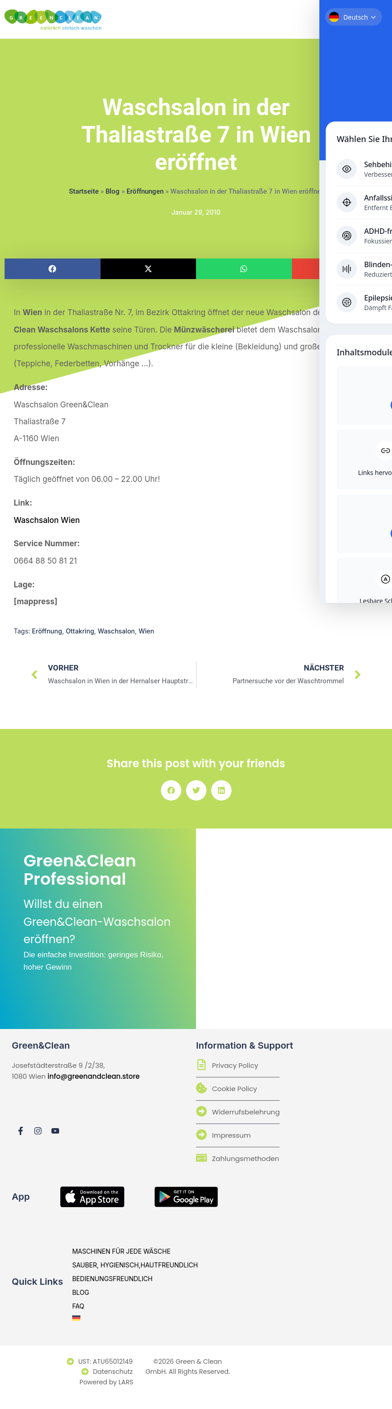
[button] (53, 269)
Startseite (84, 191)
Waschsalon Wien (47, 520)
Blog (113, 191)
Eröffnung (47, 631)
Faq (78, 1307)
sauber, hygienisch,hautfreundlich (135, 1266)
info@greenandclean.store (94, 1077)
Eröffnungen (145, 191)
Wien (146, 631)
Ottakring (80, 631)
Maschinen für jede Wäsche (121, 1252)
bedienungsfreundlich (112, 1279)
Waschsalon (116, 631)
